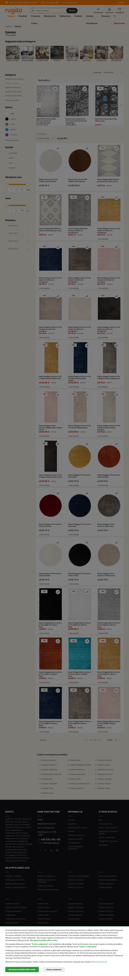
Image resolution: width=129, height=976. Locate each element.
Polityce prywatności (99, 962)
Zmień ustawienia (53, 970)
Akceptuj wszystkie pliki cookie (22, 970)
